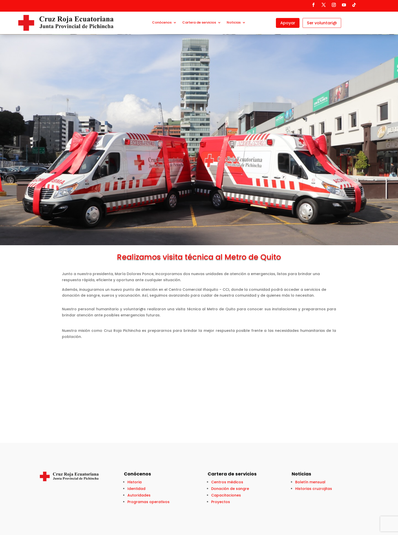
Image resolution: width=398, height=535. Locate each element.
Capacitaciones (226, 495)
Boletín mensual (310, 482)
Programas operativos (148, 501)
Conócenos (162, 23)
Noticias (234, 23)
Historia (134, 482)
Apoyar (287, 23)
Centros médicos (227, 482)
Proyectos (220, 501)
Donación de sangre (230, 488)
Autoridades (139, 495)
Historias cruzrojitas (313, 488)
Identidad (136, 488)
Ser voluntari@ (322, 23)
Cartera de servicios (199, 23)
